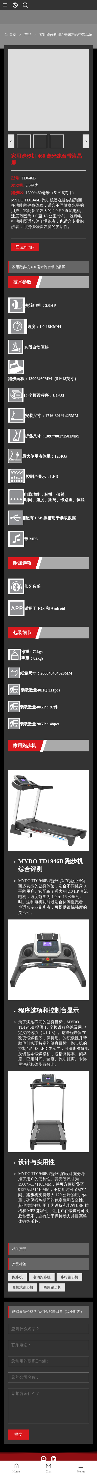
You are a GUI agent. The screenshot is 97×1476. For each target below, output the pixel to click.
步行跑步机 (69, 1277)
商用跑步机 (52, 1287)
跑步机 (17, 1277)
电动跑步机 (42, 1277)
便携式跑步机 (22, 1287)
